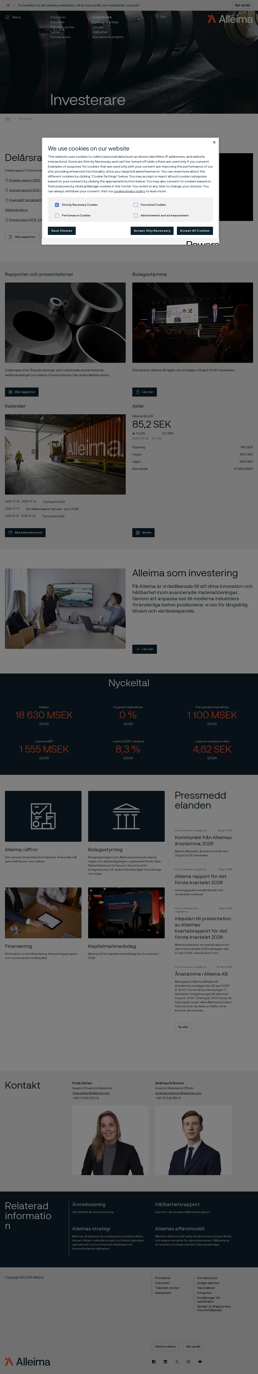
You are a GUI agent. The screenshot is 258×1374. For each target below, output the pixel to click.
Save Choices (61, 230)
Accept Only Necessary (152, 230)
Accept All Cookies (195, 230)
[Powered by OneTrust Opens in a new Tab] (201, 242)
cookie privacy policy (129, 191)
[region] (130, 191)
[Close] (214, 142)
